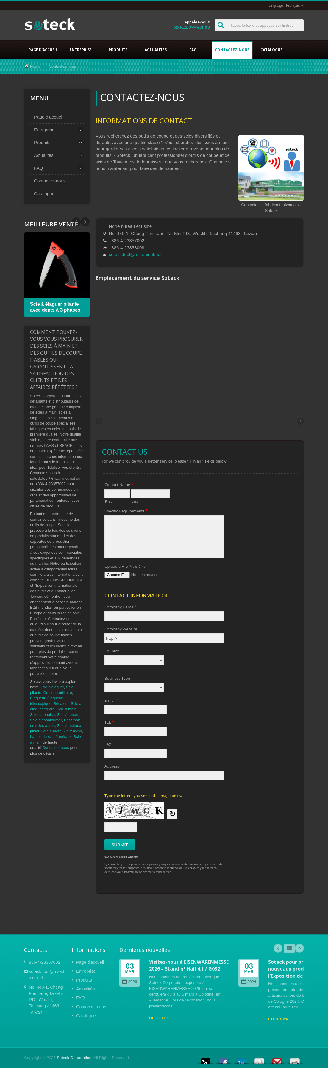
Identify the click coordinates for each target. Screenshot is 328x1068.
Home (35, 66)
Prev (85, 221)
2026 (129, 981)
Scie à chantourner (46, 720)
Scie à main (66, 709)
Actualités (155, 50)
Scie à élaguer (52, 687)
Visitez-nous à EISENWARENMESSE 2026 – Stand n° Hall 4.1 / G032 (189, 965)
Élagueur (37, 698)
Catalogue (271, 50)
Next (76, 221)
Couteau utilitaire (57, 692)
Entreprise (80, 50)
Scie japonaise (42, 714)
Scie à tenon (67, 714)
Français (293, 6)
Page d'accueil (43, 50)
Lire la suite (159, 1018)
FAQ (193, 50)
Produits (118, 50)
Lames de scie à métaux (50, 736)
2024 (248, 981)
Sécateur (61, 703)
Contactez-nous (232, 50)
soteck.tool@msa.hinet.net (135, 254)
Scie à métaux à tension (61, 731)
